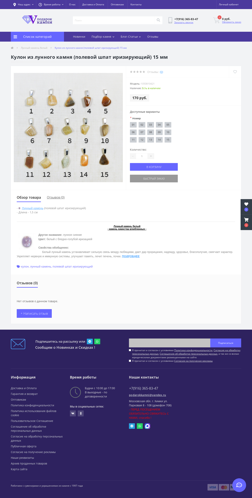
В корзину (153, 167)
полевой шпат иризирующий (73, 266)
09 (159, 132)
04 (159, 124)
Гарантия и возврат (24, 394)
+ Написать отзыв (34, 313)
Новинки (79, 36)
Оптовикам (117, 4)
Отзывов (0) (56, 197)
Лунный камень (32, 208)
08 (150, 132)
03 (150, 124)
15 (168, 139)
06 (133, 132)
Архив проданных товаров (29, 463)
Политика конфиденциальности (32, 405)
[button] (51, 4)
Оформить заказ (231, 22)
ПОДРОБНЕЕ (131, 256)
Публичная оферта (23, 446)
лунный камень (40, 266)
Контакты (136, 4)
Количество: (138, 149)
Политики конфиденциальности (193, 350)
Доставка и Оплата (93, 4)
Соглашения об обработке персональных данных (188, 353)
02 (142, 124)
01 (133, 124)
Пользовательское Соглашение (32, 421)
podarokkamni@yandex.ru (147, 395)
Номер (135, 118)
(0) (161, 72)
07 (142, 132)
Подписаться (225, 343)
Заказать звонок (183, 22)
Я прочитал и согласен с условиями (172, 361)
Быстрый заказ (154, 178)
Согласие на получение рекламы (33, 452)
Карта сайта (19, 469)
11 (133, 139)
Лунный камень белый (34, 47)
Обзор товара (29, 197)
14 (159, 139)
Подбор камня (103, 36)
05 (168, 124)
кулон (25, 266)
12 (142, 139)
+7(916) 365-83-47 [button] (143, 388)
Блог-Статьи (131, 36)
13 (150, 139)
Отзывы (152, 36)
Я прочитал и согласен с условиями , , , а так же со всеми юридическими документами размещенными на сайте (186, 354)
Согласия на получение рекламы (193, 361)
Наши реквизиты (22, 458)
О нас (72, 4)
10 (168, 132)
